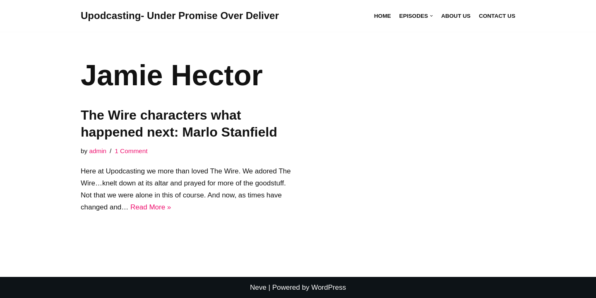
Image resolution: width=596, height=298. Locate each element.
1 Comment (131, 150)
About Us (456, 16)
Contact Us (497, 16)
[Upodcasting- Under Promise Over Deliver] (180, 15)
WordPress (328, 287)
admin (97, 150)
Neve (258, 287)
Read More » (150, 207)
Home (382, 16)
